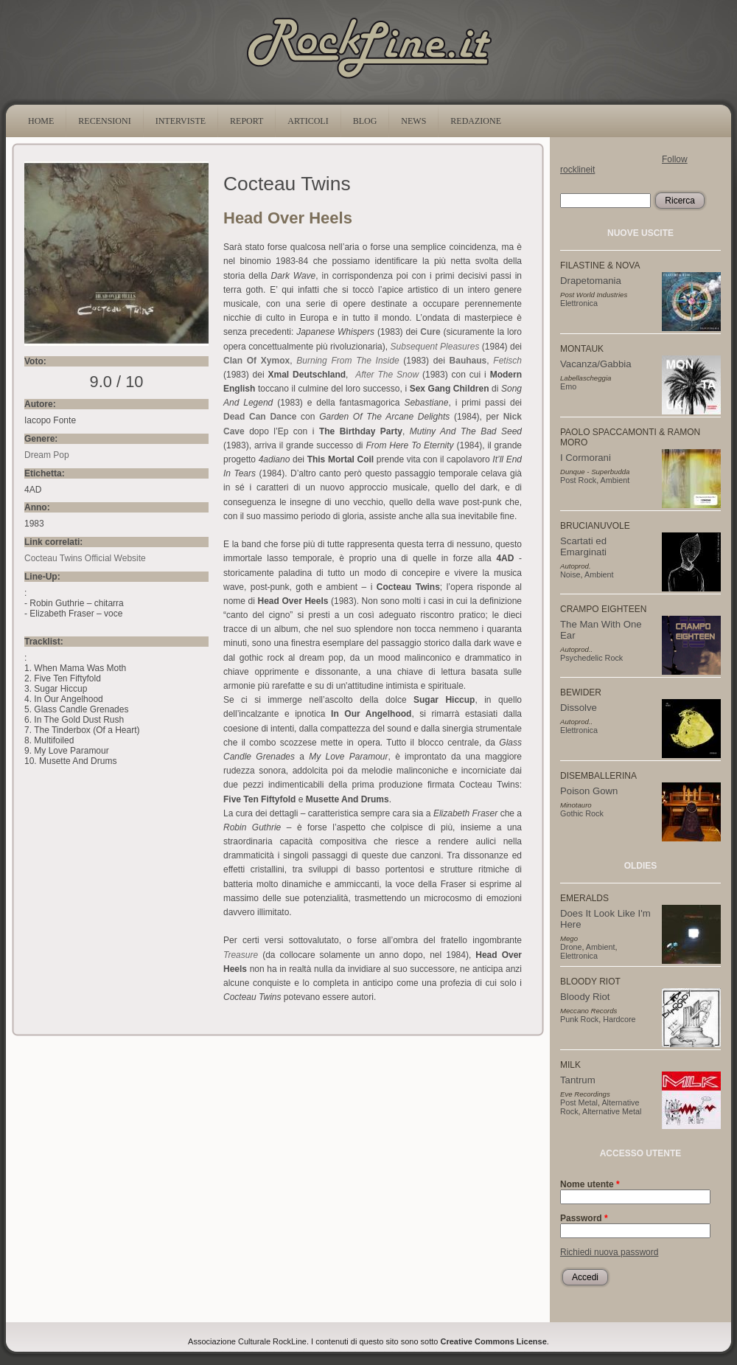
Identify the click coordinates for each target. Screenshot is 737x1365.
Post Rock (578, 480)
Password (584, 1218)
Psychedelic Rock (591, 657)
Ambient (615, 480)
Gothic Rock (582, 813)
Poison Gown (589, 790)
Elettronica (579, 303)
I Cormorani (585, 457)
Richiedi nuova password (609, 1252)
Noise (570, 574)
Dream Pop (46, 455)
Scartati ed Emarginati (583, 546)
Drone (570, 946)
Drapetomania (590, 280)
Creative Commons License (494, 1341)
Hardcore (619, 1019)
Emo (568, 386)
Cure (430, 332)
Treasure (240, 955)
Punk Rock (579, 1019)
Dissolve (578, 707)
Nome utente (590, 1184)
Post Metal (579, 1102)
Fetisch (507, 360)
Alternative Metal (611, 1111)
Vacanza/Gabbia (596, 363)
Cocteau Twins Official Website (85, 558)
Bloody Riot (584, 996)
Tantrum (577, 1080)
